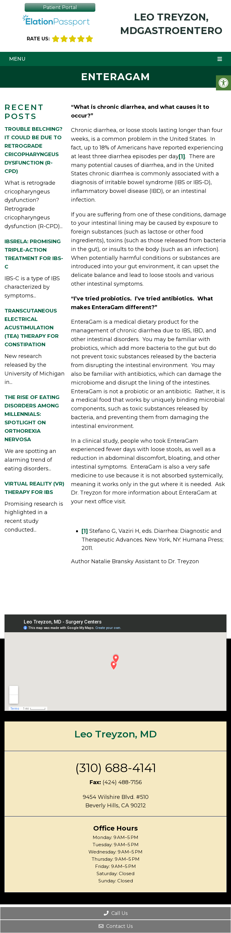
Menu (17, 59)
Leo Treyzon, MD (115, 734)
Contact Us (116, 926)
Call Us (116, 913)
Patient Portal (60, 7)
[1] (182, 156)
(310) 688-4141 (115, 768)
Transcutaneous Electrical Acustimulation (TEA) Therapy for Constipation (32, 327)
